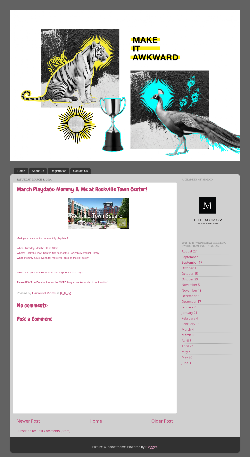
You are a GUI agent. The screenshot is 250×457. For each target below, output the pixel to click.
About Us (38, 170)
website (49, 272)
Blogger (151, 447)
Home (21, 170)
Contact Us (80, 170)
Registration (58, 170)
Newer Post (28, 421)
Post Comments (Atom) (53, 431)
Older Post (162, 421)
